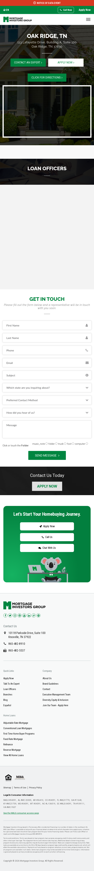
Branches (7, 694)
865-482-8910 (16, 644)
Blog (5, 700)
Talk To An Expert (11, 684)
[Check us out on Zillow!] (34, 616)
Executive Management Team (56, 694)
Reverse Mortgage (12, 750)
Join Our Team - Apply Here (55, 705)
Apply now (66, 62)
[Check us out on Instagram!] (15, 616)
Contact (46, 689)
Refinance (8, 744)
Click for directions (47, 77)
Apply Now (85, 9)
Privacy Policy (35, 788)
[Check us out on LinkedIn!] (29, 616)
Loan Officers (9, 689)
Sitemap (7, 788)
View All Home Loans (13, 755)
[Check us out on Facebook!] (5, 616)
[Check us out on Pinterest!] (20, 616)
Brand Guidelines (50, 684)
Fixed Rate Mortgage (13, 739)
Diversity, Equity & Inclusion (55, 700)
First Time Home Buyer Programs (19, 733)
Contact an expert (28, 62)
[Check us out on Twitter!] (10, 616)
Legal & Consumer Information (18, 795)
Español (7, 705)
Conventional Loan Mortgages (17, 728)
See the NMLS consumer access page (21, 813)
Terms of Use (20, 788)
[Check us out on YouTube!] (24, 616)
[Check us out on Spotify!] (38, 616)
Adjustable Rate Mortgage (15, 723)
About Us (47, 678)
